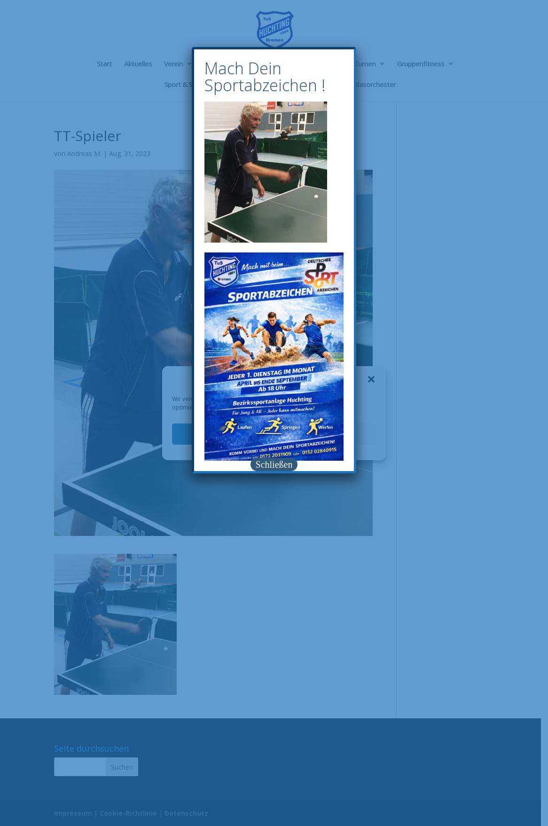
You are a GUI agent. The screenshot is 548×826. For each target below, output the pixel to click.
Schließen (274, 464)
